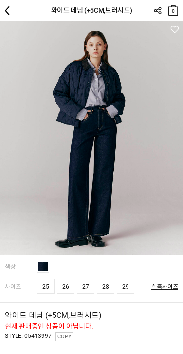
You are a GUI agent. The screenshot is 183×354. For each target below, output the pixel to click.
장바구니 (173, 8)
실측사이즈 (164, 286)
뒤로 (9, 10)
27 (85, 286)
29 (125, 286)
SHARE (157, 10)
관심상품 (174, 29)
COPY (64, 337)
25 (45, 286)
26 (65, 286)
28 (105, 286)
